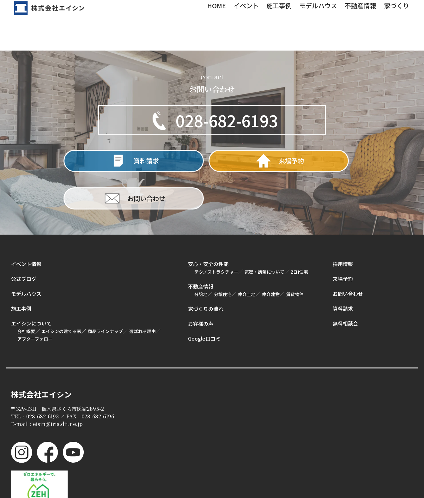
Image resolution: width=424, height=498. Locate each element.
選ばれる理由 (142, 296)
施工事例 (21, 273)
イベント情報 (26, 229)
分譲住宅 (223, 259)
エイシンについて (31, 288)
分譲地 (201, 259)
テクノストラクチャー (216, 237)
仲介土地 (247, 259)
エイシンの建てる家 (61, 296)
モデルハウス (26, 258)
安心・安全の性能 (208, 229)
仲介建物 (271, 259)
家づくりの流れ (205, 273)
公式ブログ (23, 243)
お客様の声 (200, 288)
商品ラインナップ (105, 296)
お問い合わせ (348, 258)
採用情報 (343, 229)
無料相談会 (345, 288)
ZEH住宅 (299, 237)
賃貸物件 (295, 259)
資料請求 (343, 273)
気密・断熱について (264, 237)
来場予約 (343, 243)
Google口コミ (204, 303)
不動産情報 (200, 251)
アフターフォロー (34, 304)
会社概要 (26, 296)
